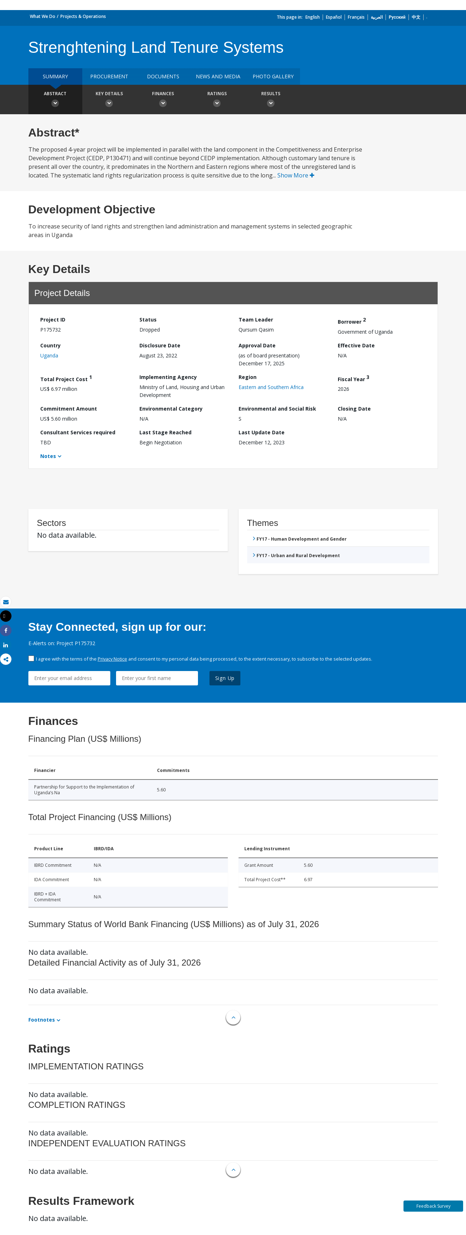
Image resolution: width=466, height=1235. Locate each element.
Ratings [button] (217, 100)
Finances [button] (163, 100)
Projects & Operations (83, 16)
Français (356, 17)
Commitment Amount (68, 408)
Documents (163, 76)
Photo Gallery (273, 76)
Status (148, 319)
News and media (218, 76)
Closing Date (354, 408)
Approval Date (257, 345)
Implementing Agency (168, 377)
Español (334, 17)
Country (50, 345)
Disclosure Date (159, 345)
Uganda (49, 355)
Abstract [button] (55, 100)
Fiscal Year (353, 378)
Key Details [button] (109, 100)
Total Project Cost (66, 378)
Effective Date (356, 345)
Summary (55, 76)
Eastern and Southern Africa (271, 387)
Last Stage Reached (165, 432)
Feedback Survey (433, 1206)
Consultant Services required (77, 432)
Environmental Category (171, 408)
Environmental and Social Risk (277, 408)
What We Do (42, 16)
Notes (48, 456)
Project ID (52, 319)
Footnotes (41, 1019)
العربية (377, 17)
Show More (295, 175)
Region (248, 377)
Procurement (109, 76)
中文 (416, 17)
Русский (397, 17)
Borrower (352, 320)
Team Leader (256, 319)
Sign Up (225, 678)
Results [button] (271, 100)
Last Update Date (262, 432)
